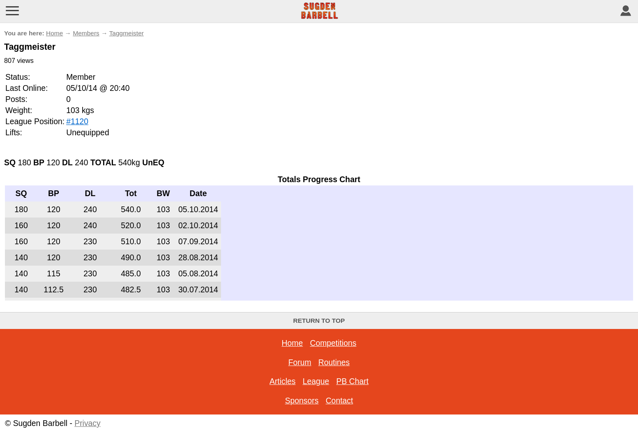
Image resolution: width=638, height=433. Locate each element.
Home (54, 33)
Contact (339, 400)
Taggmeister (126, 33)
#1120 (77, 121)
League (316, 381)
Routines (334, 362)
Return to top (319, 320)
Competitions (333, 342)
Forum (299, 362)
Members (86, 33)
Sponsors (302, 400)
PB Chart (352, 381)
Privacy (87, 423)
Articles (282, 381)
